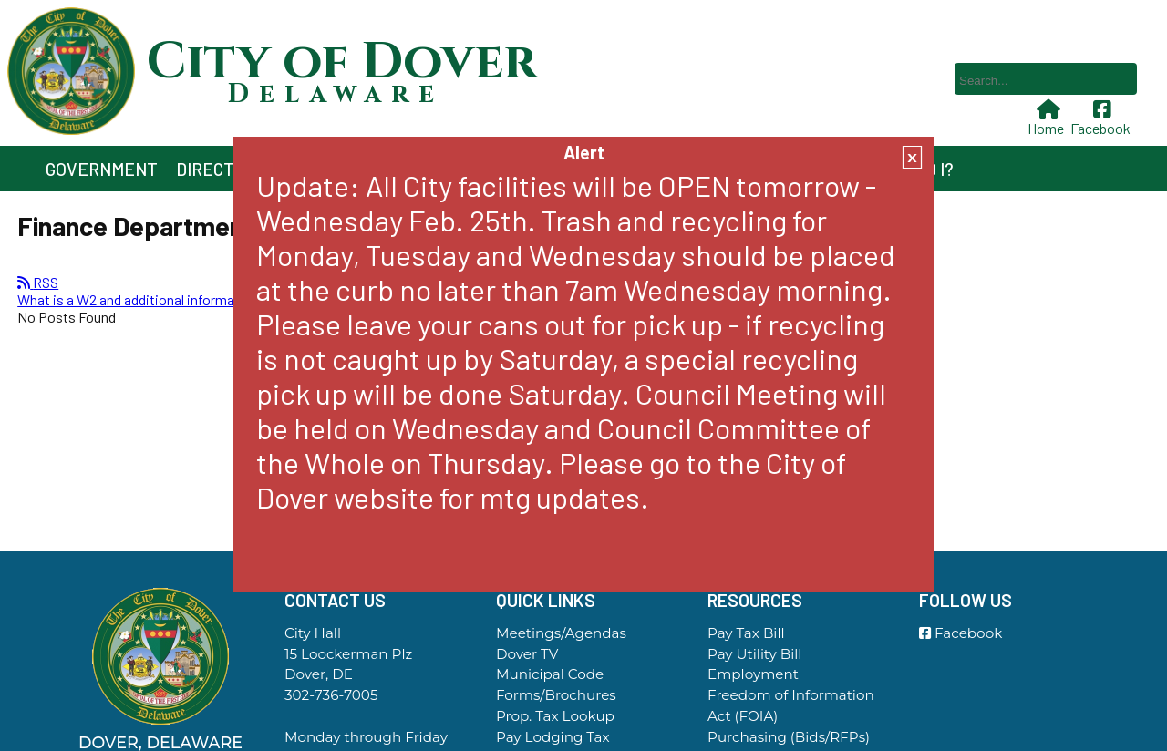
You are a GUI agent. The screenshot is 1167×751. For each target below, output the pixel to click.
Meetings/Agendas (561, 633)
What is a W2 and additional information (138, 299)
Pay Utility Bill (754, 654)
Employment (753, 674)
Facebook (1102, 118)
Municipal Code (550, 674)
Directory (221, 169)
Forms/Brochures (556, 695)
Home (1048, 118)
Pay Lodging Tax (553, 737)
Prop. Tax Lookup (555, 716)
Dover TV (527, 654)
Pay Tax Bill (746, 633)
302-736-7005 (330, 695)
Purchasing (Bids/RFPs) (788, 737)
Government (102, 169)
